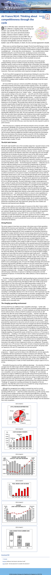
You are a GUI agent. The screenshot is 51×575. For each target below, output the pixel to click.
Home (1, 12)
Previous (5, 561)
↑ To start (5, 559)
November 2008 (44, 16)
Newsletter (28, 12)
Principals (13, 12)
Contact (7, 12)
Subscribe (34, 12)
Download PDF (5, 555)
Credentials (20, 12)
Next (4, 563)
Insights (41, 12)
